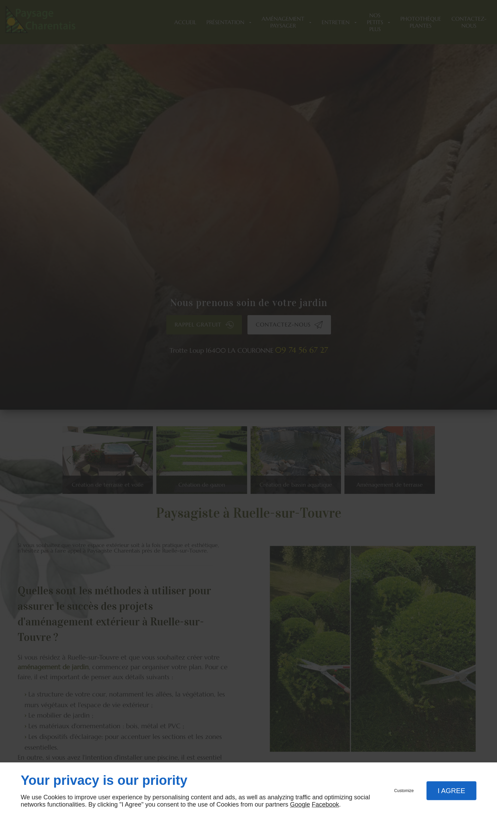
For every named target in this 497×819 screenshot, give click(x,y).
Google (300, 804)
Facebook (325, 804)
